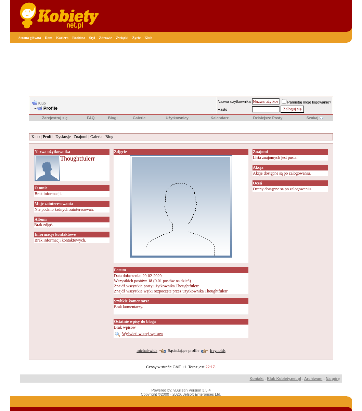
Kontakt (257, 378)
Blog (109, 136)
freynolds (217, 350)
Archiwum (313, 378)
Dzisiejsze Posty (268, 118)
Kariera (62, 38)
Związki (122, 38)
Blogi (113, 118)
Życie (136, 38)
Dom (48, 38)
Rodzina (78, 38)
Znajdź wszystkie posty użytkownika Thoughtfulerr (156, 286)
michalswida (147, 350)
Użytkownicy (177, 118)
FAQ (91, 118)
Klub (148, 38)
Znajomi (81, 136)
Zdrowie (105, 38)
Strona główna (29, 38)
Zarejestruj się (55, 118)
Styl (92, 38)
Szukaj (313, 118)
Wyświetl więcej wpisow (142, 333)
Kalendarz (220, 118)
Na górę (333, 378)
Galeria (96, 136)
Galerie (139, 118)
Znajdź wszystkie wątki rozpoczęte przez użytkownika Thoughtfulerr (171, 291)
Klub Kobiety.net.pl (284, 378)
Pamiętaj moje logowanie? (306, 102)
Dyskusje (63, 136)
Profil (47, 136)
